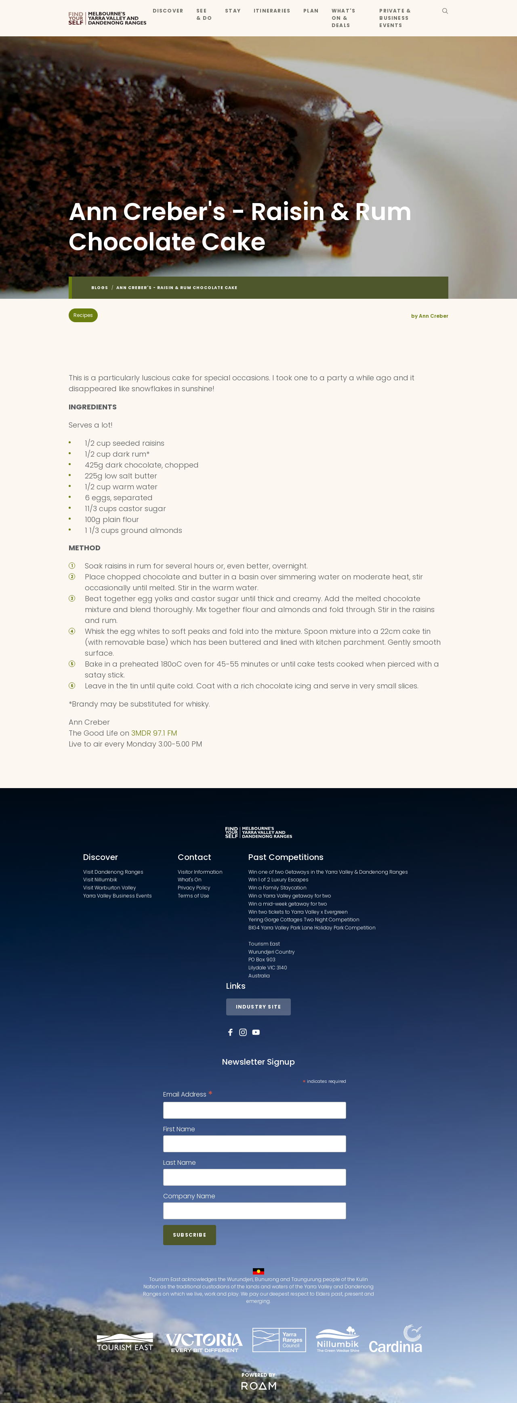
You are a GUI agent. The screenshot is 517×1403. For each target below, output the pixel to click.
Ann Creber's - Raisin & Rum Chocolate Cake (176, 288)
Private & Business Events (395, 18)
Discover (168, 10)
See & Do (204, 14)
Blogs (99, 288)
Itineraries (272, 10)
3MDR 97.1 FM (153, 733)
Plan (311, 10)
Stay (233, 10)
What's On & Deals (343, 18)
